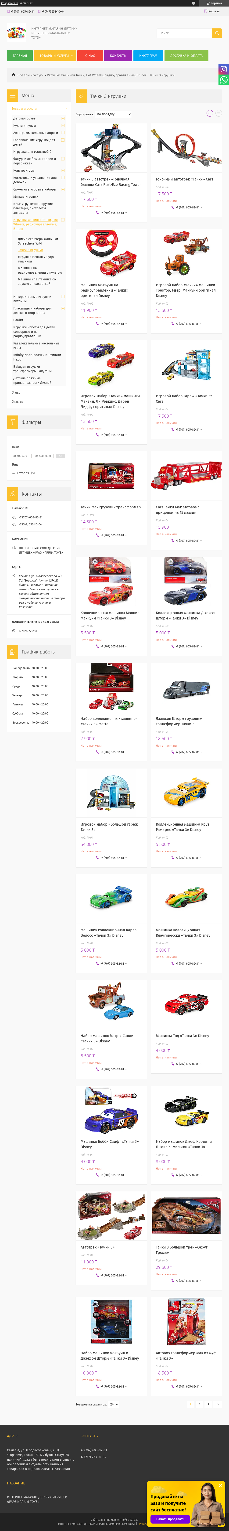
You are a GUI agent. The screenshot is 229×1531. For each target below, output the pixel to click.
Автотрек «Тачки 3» (97, 1247)
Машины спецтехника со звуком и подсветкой (37, 281)
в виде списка (218, 114)
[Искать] (217, 33)
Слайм (18, 320)
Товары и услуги (54, 56)
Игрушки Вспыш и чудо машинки (36, 259)
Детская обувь (24, 118)
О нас (90, 56)
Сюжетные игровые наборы (34, 189)
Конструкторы (24, 171)
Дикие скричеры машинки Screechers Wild (38, 241)
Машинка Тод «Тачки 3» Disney (182, 1036)
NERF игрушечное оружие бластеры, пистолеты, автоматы (33, 208)
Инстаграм (148, 56)
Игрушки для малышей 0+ (33, 152)
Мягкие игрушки (25, 197)
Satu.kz (134, 1519)
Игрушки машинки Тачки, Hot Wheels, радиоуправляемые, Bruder (96, 75)
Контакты (118, 56)
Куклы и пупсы (24, 126)
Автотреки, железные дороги (35, 133)
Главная (20, 56)
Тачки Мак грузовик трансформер (111, 507)
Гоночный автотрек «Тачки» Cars (184, 179)
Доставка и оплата (186, 56)
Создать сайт (9, 3)
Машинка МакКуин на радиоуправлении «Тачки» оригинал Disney (104, 290)
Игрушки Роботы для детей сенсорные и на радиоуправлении (34, 331)
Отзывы (18, 402)
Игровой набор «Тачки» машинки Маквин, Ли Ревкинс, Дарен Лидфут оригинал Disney (110, 401)
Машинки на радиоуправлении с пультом (40, 270)
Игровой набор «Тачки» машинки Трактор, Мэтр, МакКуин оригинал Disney (186, 290)
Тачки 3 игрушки (30, 250)
